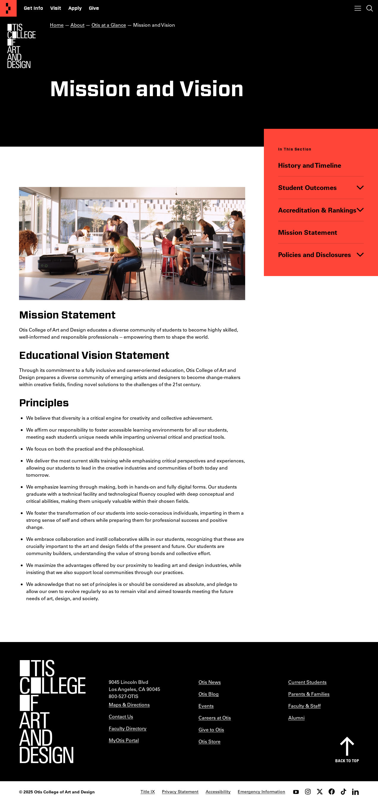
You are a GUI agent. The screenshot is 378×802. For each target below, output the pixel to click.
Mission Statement (307, 232)
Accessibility (218, 791)
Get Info (33, 8)
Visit (55, 8)
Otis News (210, 682)
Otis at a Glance (109, 25)
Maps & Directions (129, 704)
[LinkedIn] (355, 791)
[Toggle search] (369, 8)
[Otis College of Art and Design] (8, 8)
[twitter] (319, 791)
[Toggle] (360, 187)
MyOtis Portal (124, 740)
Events (206, 706)
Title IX (148, 791)
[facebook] (331, 791)
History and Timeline (309, 165)
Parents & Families (309, 694)
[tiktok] (343, 791)
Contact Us (121, 716)
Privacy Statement (180, 791)
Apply (75, 8)
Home (57, 25)
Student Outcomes (307, 187)
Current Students (307, 682)
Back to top (347, 760)
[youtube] (296, 791)
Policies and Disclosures (314, 254)
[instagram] (307, 791)
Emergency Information (261, 791)
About (77, 25)
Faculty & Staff (304, 706)
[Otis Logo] (21, 46)
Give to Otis (211, 729)
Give (94, 8)
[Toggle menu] (357, 8)
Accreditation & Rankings (317, 209)
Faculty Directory (128, 728)
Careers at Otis (215, 717)
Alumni (296, 717)
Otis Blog (209, 694)
